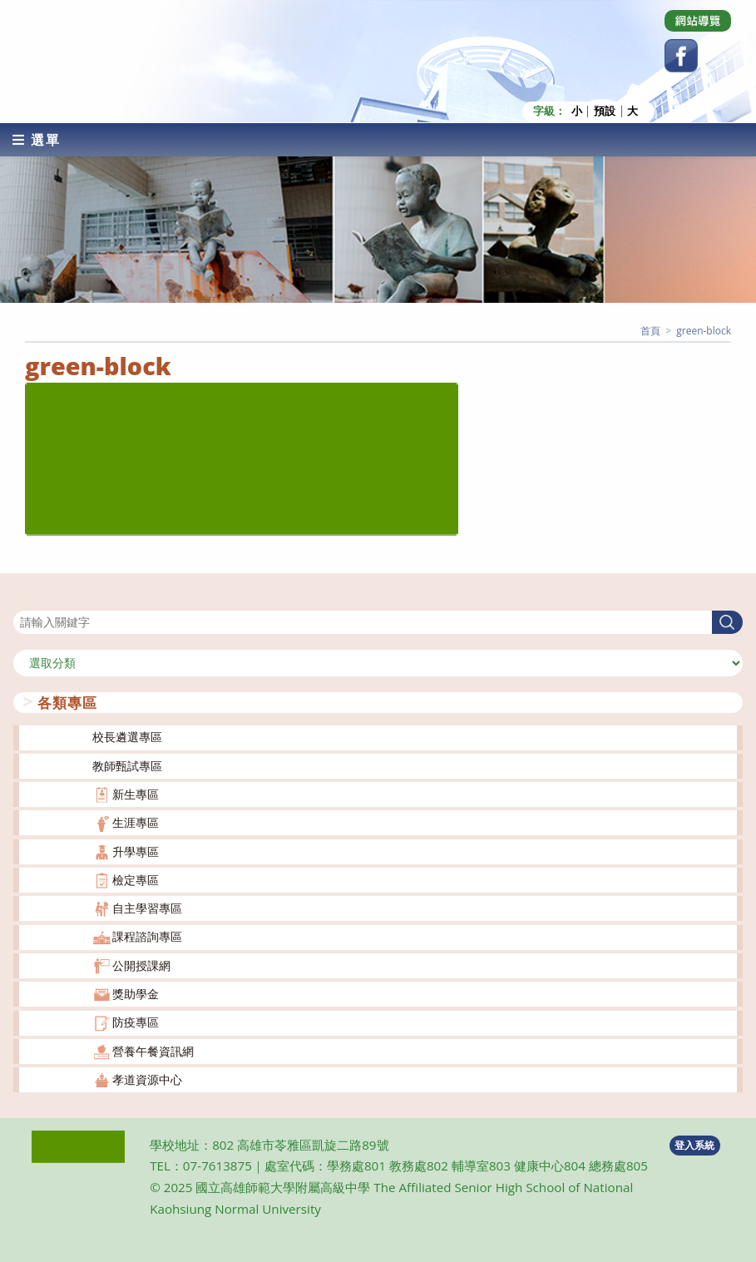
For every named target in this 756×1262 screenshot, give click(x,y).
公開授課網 (141, 964)
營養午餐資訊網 (153, 1050)
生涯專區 (135, 822)
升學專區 (135, 851)
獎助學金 (135, 994)
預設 (604, 111)
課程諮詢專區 (147, 936)
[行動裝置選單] (36, 139)
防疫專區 (135, 1022)
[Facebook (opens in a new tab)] (681, 55)
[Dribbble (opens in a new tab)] (698, 21)
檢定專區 (135, 880)
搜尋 (25, 599)
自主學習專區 (147, 908)
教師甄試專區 (127, 765)
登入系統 (694, 1144)
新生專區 (135, 794)
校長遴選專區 (127, 737)
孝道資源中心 (147, 1079)
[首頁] (650, 330)
